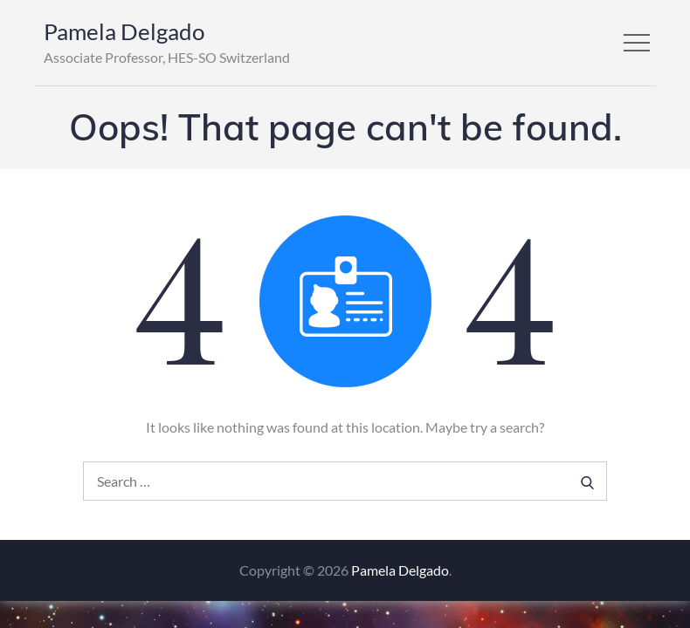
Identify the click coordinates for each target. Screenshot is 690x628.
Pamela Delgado (124, 31)
